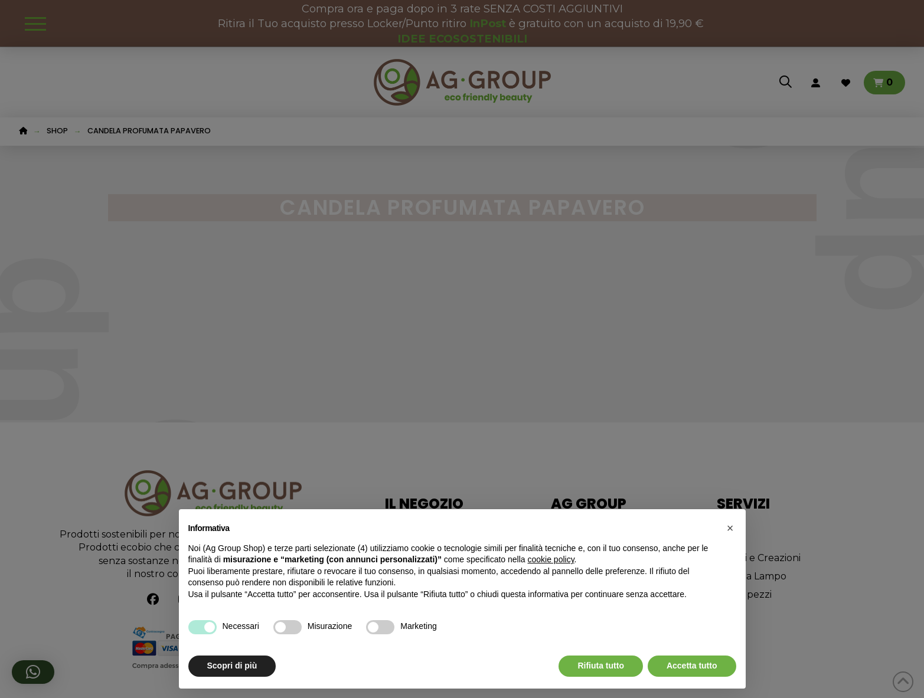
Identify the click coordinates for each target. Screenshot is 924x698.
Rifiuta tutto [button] (600, 665)
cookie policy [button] (550, 559)
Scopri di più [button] (232, 665)
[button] (730, 528)
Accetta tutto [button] (692, 665)
